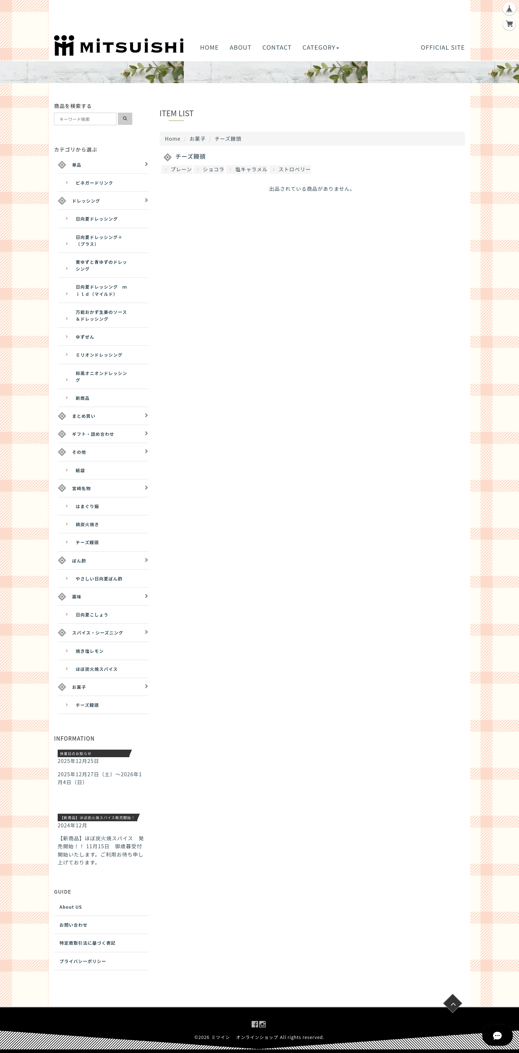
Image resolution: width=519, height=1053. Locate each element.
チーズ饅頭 (87, 542)
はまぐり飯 (87, 506)
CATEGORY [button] (320, 47)
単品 (76, 165)
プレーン (178, 169)
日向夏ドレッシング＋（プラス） (99, 240)
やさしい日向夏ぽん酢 (99, 578)
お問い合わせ (73, 925)
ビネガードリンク (94, 183)
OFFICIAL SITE (443, 47)
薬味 (76, 596)
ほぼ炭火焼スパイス (97, 669)
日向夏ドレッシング (97, 219)
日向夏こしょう (92, 614)
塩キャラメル (249, 169)
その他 (79, 452)
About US (70, 907)
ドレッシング (86, 201)
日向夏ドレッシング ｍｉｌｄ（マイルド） (101, 290)
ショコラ (211, 169)
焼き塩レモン (90, 651)
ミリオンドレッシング (99, 355)
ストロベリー (292, 169)
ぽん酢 (79, 560)
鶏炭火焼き (87, 524)
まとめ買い (84, 416)
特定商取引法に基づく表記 (87, 943)
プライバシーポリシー (82, 961)
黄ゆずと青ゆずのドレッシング (101, 265)
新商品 (83, 398)
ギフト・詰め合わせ (93, 434)
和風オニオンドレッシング (101, 376)
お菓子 (198, 138)
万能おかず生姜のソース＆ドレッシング (101, 315)
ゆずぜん (85, 337)
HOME (209, 47)
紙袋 (80, 470)
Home (173, 138)
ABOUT (241, 47)
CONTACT (277, 47)
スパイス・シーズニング (97, 632)
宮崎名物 (81, 488)
